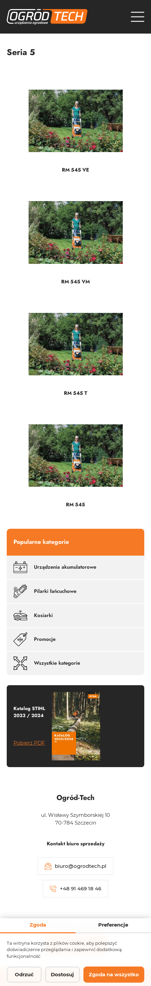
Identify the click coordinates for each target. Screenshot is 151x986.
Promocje (34, 639)
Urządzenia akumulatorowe (54, 567)
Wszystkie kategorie (46, 663)
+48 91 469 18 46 (75, 888)
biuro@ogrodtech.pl (75, 866)
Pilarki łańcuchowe (44, 591)
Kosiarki (33, 615)
